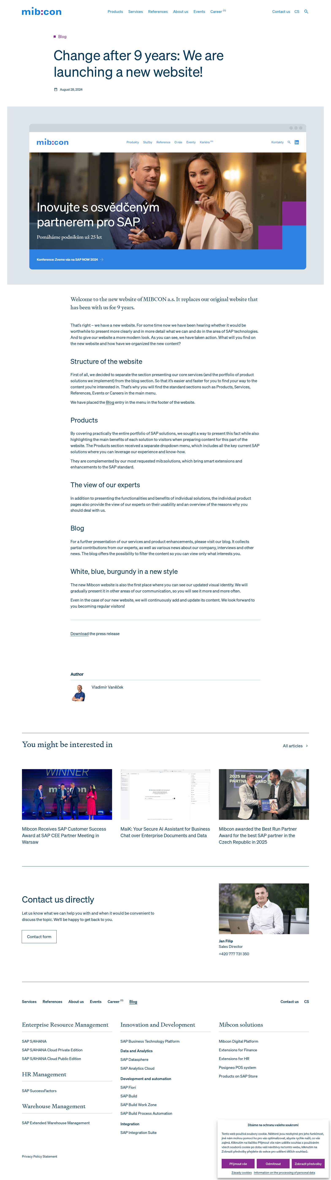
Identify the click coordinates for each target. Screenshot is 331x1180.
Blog (110, 402)
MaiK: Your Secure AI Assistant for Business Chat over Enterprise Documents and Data (165, 838)
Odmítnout (273, 1164)
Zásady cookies (242, 1172)
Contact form (39, 942)
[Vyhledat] (306, 11)
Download (80, 633)
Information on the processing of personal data (284, 1172)
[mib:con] (41, 11)
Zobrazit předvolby (308, 1164)
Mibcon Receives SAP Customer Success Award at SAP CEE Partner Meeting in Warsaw (64, 841)
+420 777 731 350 (234, 959)
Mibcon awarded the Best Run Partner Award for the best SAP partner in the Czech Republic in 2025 (258, 841)
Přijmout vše (238, 1164)
